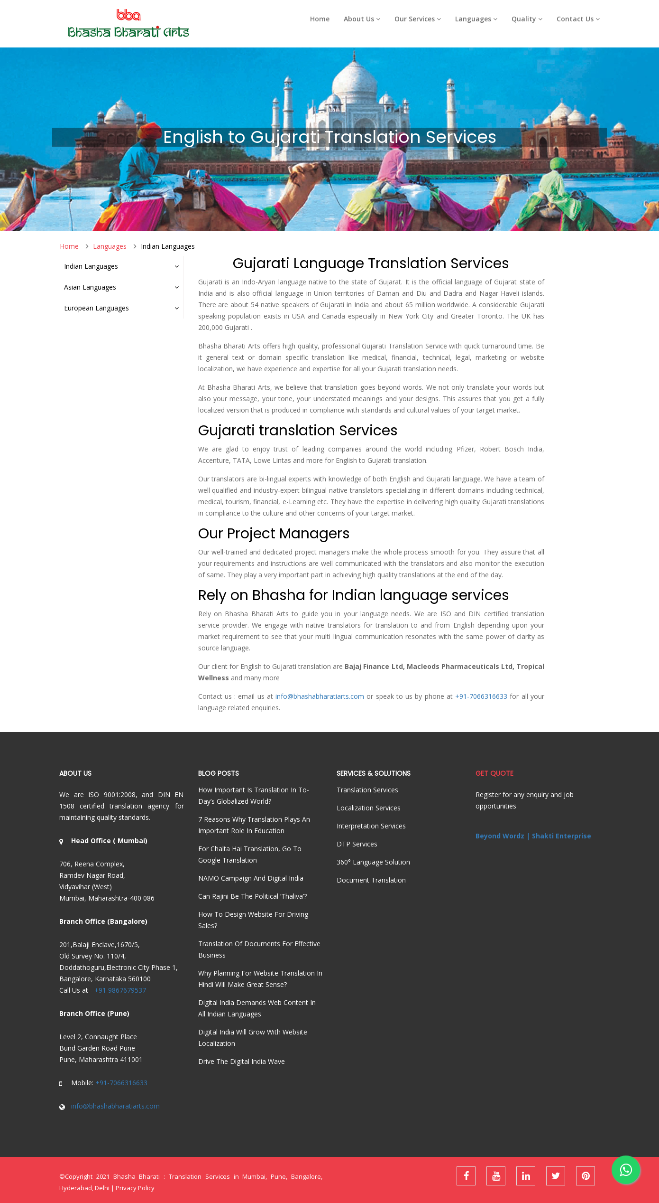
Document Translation (371, 879)
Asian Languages (121, 286)
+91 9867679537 (120, 990)
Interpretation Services (371, 825)
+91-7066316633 (481, 696)
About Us (362, 18)
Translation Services (367, 789)
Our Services (417, 18)
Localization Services (369, 807)
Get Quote (494, 773)
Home (320, 18)
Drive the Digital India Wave (241, 1061)
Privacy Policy (135, 1188)
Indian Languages (168, 246)
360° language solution (373, 861)
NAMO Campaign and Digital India (250, 878)
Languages (476, 18)
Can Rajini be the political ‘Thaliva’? (252, 896)
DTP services (357, 843)
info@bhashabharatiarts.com (319, 696)
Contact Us (578, 18)
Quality (527, 18)
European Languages (121, 307)
